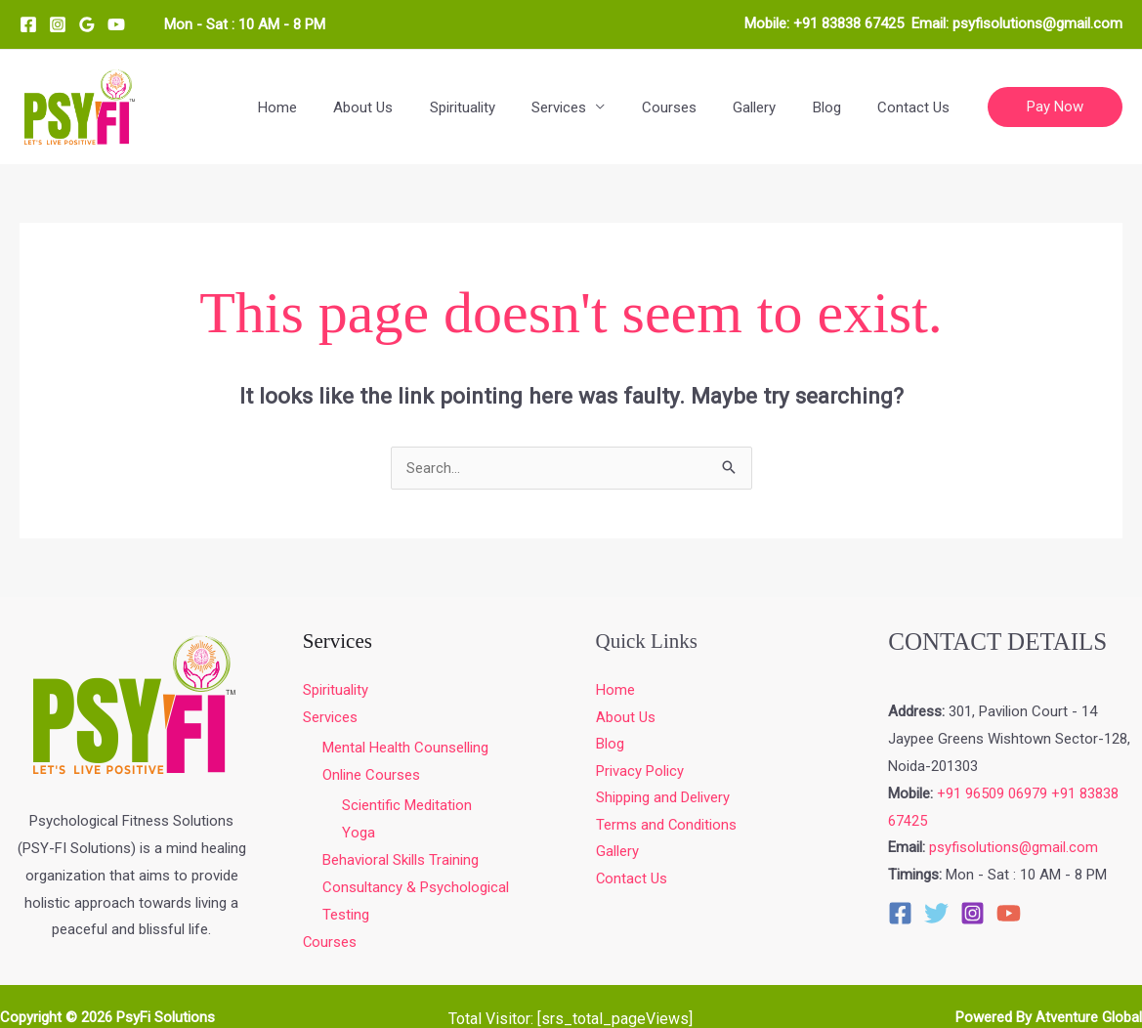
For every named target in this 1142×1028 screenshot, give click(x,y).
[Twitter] (936, 913)
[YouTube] (116, 24)
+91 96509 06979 (992, 793)
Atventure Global (1089, 1018)
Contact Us (917, 107)
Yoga (358, 833)
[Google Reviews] (87, 24)
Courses (694, 107)
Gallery (772, 107)
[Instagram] (57, 24)
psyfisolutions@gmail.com (1037, 23)
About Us (411, 107)
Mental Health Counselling (405, 748)
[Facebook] (28, 24)
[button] (1055, 107)
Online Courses (371, 776)
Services (592, 107)
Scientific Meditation (407, 806)
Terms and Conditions (667, 826)
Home (332, 107)
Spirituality (502, 107)
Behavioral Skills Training (400, 861)
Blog (838, 107)
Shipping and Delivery (663, 799)
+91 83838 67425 (848, 23)
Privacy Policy (640, 772)
